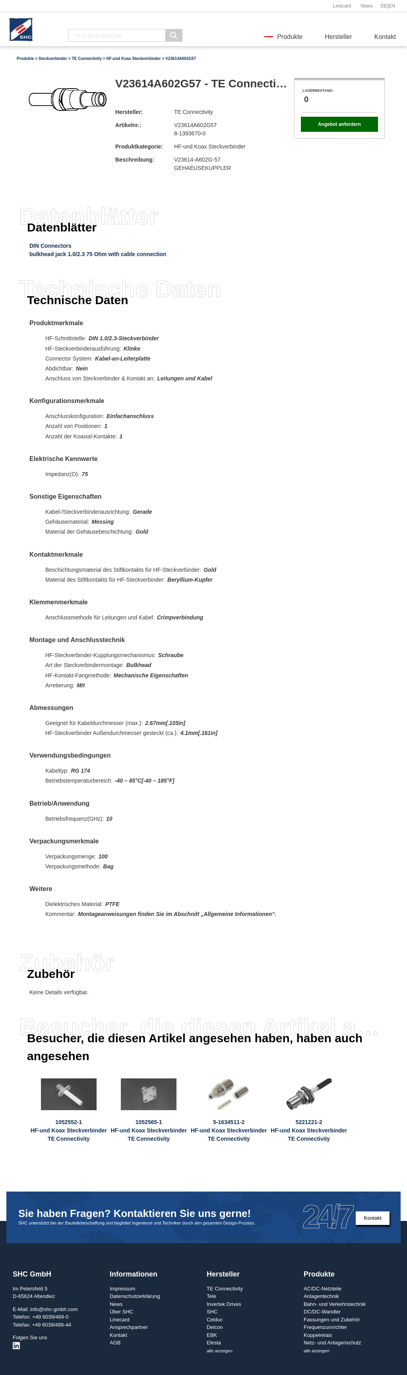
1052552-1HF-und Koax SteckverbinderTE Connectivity (69, 1130)
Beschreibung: (134, 159)
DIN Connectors (50, 246)
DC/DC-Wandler (322, 1312)
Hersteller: (129, 112)
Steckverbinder (53, 58)
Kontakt (385, 36)
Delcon (215, 1327)
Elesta (214, 1343)
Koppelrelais (318, 1335)
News (366, 6)
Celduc (215, 1320)
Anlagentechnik (321, 1296)
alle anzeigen (220, 1350)
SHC (212, 1312)
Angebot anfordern (339, 124)
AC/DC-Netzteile (322, 1289)
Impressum (122, 1289)
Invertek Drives (224, 1304)
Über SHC (121, 1312)
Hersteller (338, 36)
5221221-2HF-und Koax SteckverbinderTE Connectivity (309, 1130)
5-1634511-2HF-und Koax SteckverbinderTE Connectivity (229, 1130)
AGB (115, 1343)
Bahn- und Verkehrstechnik (335, 1304)
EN (391, 6)
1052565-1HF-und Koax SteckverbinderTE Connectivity (148, 1130)
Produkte (289, 36)
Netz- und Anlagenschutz (332, 1343)
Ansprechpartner (129, 1327)
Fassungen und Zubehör (332, 1320)
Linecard (342, 6)
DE (384, 6)
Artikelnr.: (128, 125)
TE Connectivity (87, 58)
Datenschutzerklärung (135, 1296)
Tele (211, 1296)
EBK (212, 1335)
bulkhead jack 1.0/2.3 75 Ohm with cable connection (98, 254)
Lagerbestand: (317, 91)
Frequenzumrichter (325, 1327)
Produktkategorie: (139, 146)
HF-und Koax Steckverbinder (133, 58)
